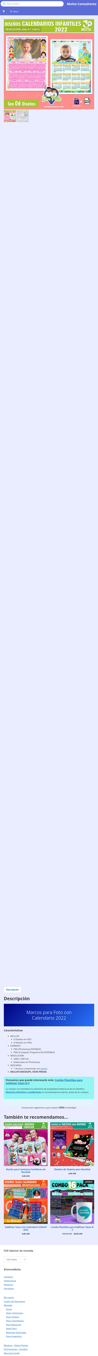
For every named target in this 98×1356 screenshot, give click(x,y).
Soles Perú (11, 1328)
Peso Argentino (14, 1336)
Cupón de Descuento (14, 1301)
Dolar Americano (14, 1313)
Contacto (8, 1276)
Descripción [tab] (12, 989)
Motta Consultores (81, 4)
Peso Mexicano (13, 1324)
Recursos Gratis (12, 1353)
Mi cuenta (9, 1297)
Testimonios (10, 1280)
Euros (9, 1309)
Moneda (8, 1305)
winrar (44, 1068)
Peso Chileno (12, 1316)
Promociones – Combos (16, 1349)
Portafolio (9, 1288)
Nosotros (8, 1284)
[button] (89, 23)
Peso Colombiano (15, 1320)
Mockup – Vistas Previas (16, 1345)
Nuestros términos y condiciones (23, 1092)
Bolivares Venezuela (16, 1332)
